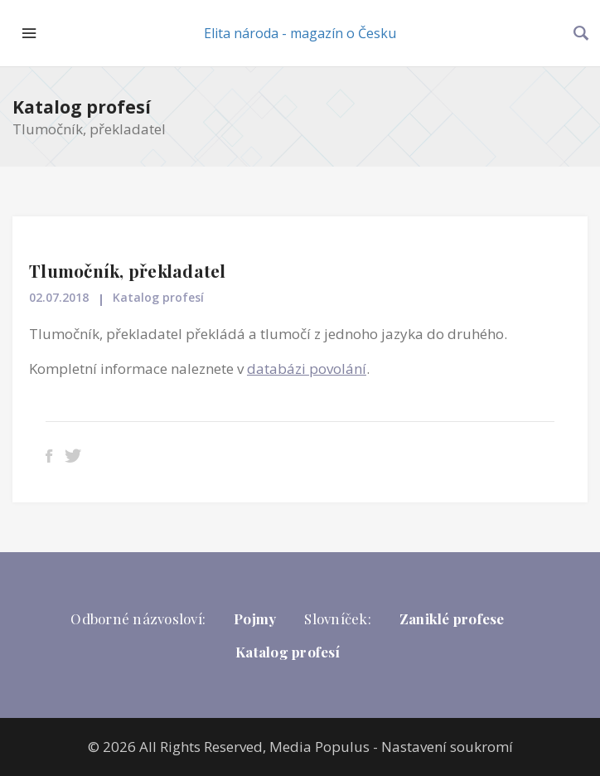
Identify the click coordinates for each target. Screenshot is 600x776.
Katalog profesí (81, 107)
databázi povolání (306, 368)
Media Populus (319, 746)
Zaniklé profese (452, 618)
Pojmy (255, 618)
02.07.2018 (59, 297)
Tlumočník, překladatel (127, 270)
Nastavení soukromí (447, 746)
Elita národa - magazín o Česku (300, 33)
